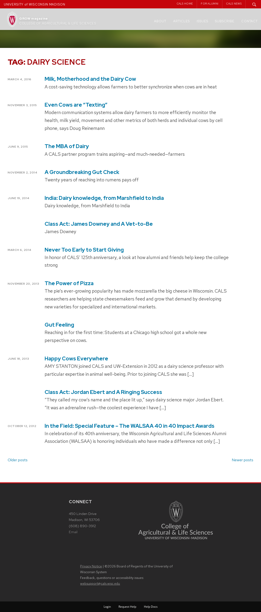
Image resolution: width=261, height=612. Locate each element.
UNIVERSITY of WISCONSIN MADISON (34, 4)
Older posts (18, 459)
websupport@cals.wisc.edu (100, 583)
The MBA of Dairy (67, 146)
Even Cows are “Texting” (76, 104)
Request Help (127, 607)
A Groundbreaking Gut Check (82, 172)
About (160, 21)
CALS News (234, 3)
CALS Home (185, 3)
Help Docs (151, 607)
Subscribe (224, 21)
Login (107, 607)
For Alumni (209, 3)
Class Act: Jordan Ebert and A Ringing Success (103, 392)
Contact (249, 21)
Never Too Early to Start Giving (84, 249)
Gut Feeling (59, 324)
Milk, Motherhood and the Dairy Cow (90, 78)
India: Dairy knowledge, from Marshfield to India (104, 198)
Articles (181, 21)
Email (73, 532)
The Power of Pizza (69, 283)
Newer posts (242, 459)
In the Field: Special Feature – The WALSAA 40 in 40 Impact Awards (129, 425)
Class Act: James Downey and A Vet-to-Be (99, 223)
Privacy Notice (91, 566)
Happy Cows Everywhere (76, 358)
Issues (202, 21)
